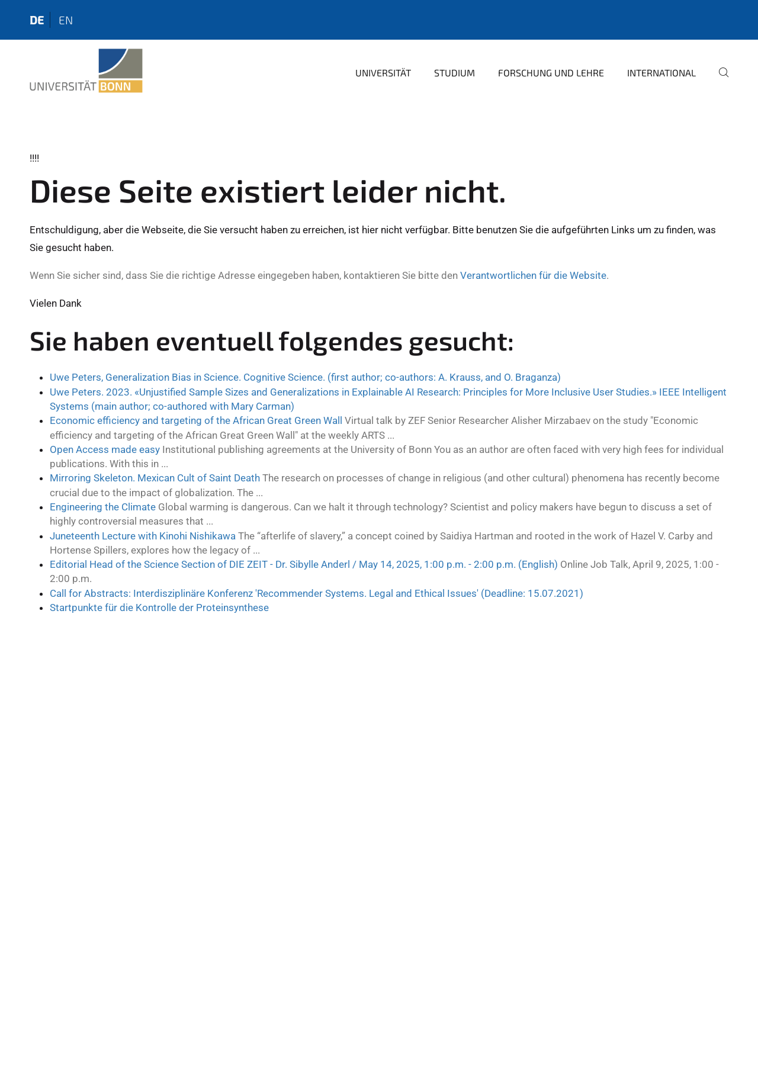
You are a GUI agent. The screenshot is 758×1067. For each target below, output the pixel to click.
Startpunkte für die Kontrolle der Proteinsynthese (159, 607)
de (37, 20)
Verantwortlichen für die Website (533, 275)
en (66, 20)
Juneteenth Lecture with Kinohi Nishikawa (143, 536)
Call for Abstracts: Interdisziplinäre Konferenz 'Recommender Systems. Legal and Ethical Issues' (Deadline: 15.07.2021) (316, 593)
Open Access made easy (105, 449)
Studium (454, 72)
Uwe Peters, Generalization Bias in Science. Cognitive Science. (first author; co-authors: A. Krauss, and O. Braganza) (305, 377)
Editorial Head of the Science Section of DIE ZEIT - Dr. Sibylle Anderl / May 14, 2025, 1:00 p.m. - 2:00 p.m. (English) (304, 564)
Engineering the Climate (103, 507)
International (661, 72)
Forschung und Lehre (551, 72)
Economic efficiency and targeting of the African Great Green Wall (196, 420)
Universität (383, 72)
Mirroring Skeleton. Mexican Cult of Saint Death (155, 478)
